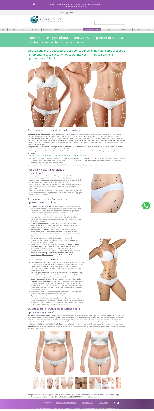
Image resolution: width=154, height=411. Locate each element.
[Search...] (109, 23)
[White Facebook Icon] (114, 403)
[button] (47, 29)
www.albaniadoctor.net (112, 408)
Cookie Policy (103, 403)
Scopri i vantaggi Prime (64, 13)
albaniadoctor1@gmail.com (98, 408)
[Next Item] (118, 353)
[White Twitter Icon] (118, 403)
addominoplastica (66, 253)
